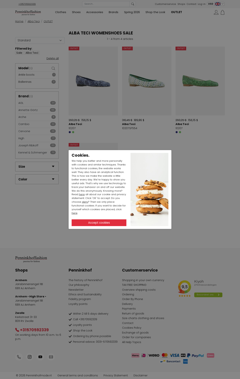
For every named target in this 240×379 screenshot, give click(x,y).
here (82, 194)
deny (85, 202)
